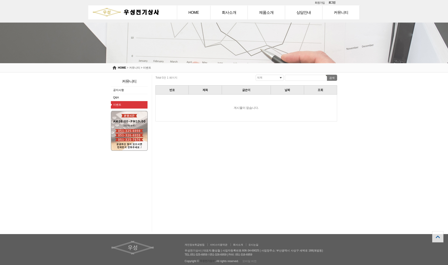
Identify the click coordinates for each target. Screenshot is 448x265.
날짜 (287, 90)
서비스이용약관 (218, 244)
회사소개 (229, 12)
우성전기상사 (207, 261)
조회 (320, 90)
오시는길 (253, 244)
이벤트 (147, 67)
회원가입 (320, 2)
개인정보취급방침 (195, 244)
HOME (193, 12)
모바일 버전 (249, 261)
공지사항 (118, 90)
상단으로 (437, 236)
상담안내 (303, 12)
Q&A (116, 97)
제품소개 (266, 12)
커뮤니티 (341, 12)
